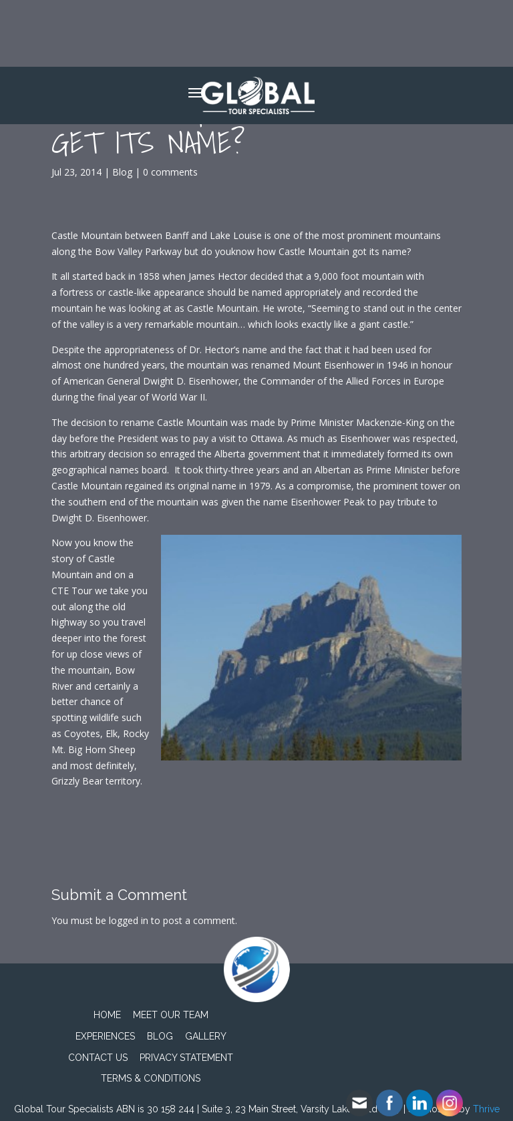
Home (107, 1015)
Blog (122, 172)
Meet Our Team (170, 1015)
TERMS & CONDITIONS (150, 1078)
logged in (128, 920)
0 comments (170, 172)
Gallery (205, 1036)
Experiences (105, 1036)
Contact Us (98, 1057)
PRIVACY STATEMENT (186, 1057)
